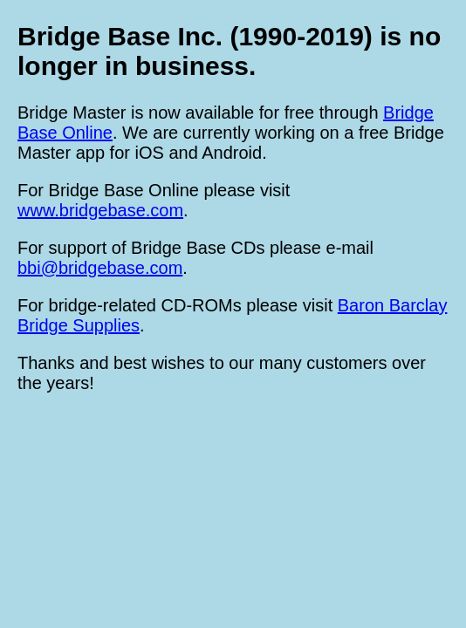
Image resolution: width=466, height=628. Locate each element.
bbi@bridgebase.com (99, 267)
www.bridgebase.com (100, 210)
